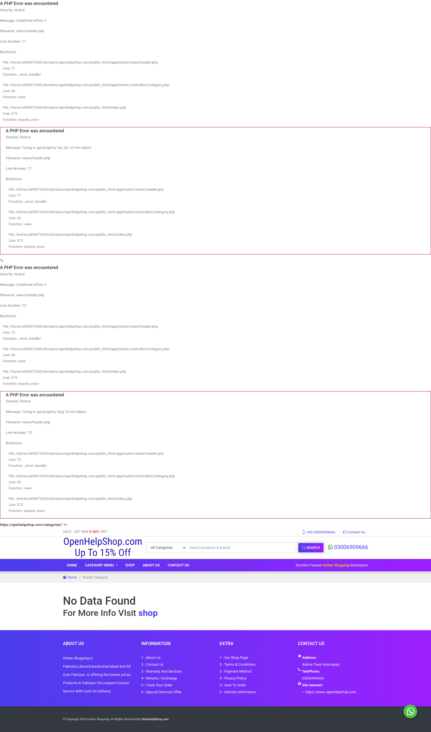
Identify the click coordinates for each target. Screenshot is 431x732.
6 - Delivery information (238, 692)
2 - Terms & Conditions (237, 664)
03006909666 (348, 547)
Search (311, 547)
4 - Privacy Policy (233, 678)
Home (72, 565)
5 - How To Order (233, 685)
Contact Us (354, 532)
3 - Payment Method (236, 671)
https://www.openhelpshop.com (330, 692)
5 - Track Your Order (157, 685)
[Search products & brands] (242, 547)
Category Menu (100, 565)
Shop (130, 565)
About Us (151, 565)
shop (148, 613)
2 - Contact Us (152, 664)
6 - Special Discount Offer (161, 692)
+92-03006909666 (318, 532)
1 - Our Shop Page (234, 658)
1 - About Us (151, 658)
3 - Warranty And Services (161, 671)
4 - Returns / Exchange (159, 678)
